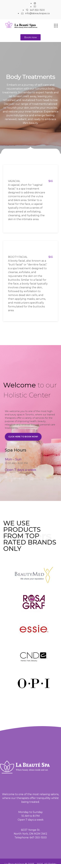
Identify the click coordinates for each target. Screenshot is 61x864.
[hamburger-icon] (55, 25)
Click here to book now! (23, 436)
